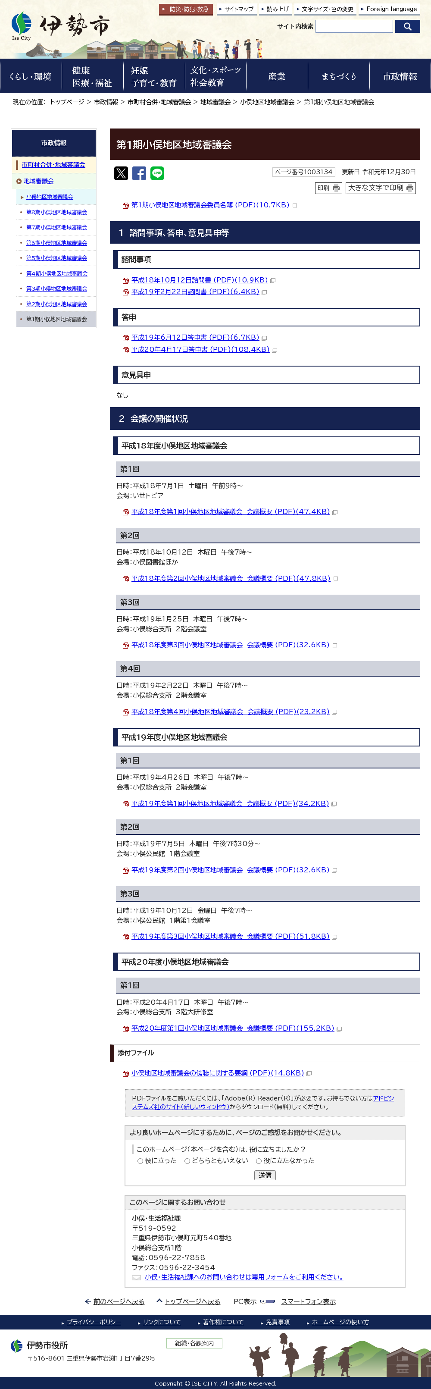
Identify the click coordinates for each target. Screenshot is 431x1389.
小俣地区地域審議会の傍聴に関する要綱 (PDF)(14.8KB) (221, 1073)
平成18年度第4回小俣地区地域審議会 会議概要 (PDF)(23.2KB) (234, 712)
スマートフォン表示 (308, 1301)
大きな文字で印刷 (375, 187)
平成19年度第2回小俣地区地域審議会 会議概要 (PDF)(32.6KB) (234, 870)
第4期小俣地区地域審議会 (56, 273)
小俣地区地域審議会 (267, 102)
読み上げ (278, 9)
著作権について (223, 1322)
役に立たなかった (289, 1160)
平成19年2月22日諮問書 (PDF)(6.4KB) (199, 291)
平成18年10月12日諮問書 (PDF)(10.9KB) (203, 280)
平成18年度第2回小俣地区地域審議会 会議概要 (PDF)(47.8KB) (234, 578)
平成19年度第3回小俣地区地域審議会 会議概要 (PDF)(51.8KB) (234, 936)
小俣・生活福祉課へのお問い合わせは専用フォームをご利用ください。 (244, 1277)
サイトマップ (239, 9)
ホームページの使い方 (340, 1322)
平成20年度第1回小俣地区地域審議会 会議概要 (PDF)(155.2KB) (236, 1028)
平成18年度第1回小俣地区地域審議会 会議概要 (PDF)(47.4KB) (234, 511)
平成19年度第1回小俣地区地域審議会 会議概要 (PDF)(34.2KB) (234, 803)
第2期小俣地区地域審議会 (56, 304)
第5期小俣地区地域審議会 (56, 257)
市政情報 (106, 102)
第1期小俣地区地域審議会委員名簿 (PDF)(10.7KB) (214, 205)
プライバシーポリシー (94, 1322)
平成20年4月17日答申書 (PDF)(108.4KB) (204, 349)
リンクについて (162, 1322)
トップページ (67, 102)
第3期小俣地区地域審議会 (56, 288)
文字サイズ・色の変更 (327, 9)
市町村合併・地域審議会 (159, 102)
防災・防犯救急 (189, 9)
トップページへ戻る (193, 1301)
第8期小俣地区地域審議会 (56, 212)
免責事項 (278, 1322)
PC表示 (245, 1301)
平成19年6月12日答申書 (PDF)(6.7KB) (199, 337)
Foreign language (391, 9)
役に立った (161, 1160)
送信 (265, 1175)
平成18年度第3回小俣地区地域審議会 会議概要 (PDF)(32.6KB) (234, 645)
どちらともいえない (220, 1160)
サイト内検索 (295, 26)
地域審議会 (215, 102)
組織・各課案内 (194, 1343)
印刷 (324, 188)
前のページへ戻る (119, 1301)
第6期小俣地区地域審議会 (56, 242)
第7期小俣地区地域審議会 (56, 227)
